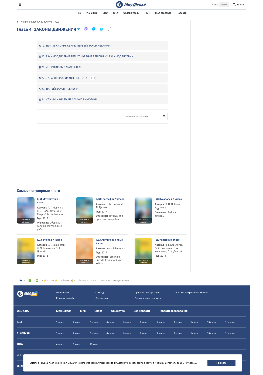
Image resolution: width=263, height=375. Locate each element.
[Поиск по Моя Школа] (238, 4)
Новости (181, 13)
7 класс (161, 322)
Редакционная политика (148, 298)
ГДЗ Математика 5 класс (48, 200)
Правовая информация (147, 292)
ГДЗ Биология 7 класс (168, 199)
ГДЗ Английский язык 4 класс (109, 241)
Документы (101, 298)
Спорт (98, 311)
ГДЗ (79, 13)
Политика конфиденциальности (191, 292)
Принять (221, 363)
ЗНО (105, 13)
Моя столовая (163, 13)
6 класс (144, 322)
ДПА (115, 13)
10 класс (211, 322)
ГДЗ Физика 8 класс (167, 239)
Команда (100, 292)
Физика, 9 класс (86, 280)
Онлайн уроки (131, 13)
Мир (83, 311)
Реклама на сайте (65, 298)
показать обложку (26, 220)
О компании (62, 292)
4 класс (111, 322)
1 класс (60, 322)
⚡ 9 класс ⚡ (50, 280)
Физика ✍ (68, 280)
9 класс (194, 322)
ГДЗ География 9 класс (110, 199)
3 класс (94, 322)
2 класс (77, 322)
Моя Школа (63, 311)
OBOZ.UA (23, 311)
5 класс (127, 322)
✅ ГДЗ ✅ (33, 280)
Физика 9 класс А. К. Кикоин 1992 (39, 21)
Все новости (142, 311)
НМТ (147, 13)
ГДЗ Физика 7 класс (49, 239)
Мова (215, 4)
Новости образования (173, 311)
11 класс (229, 322)
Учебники (92, 13)
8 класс (178, 322)
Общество (118, 311)
